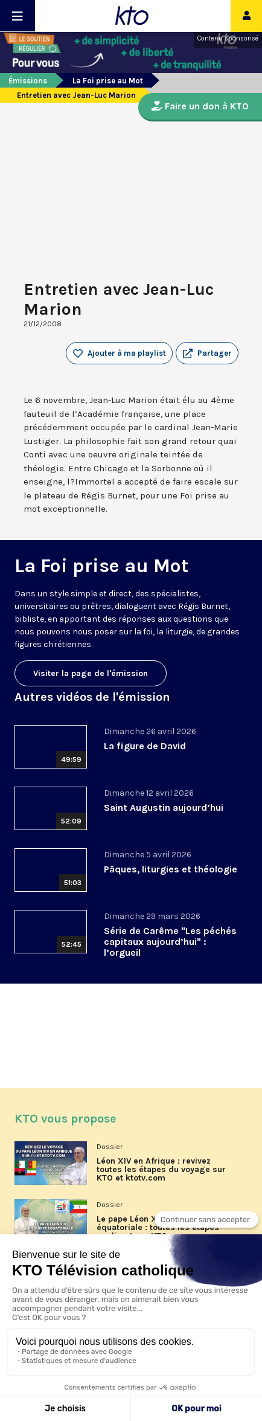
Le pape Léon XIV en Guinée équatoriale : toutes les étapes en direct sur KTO (158, 1227)
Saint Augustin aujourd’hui (163, 807)
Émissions (27, 80)
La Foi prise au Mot (107, 80)
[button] (207, 353)
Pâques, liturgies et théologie (170, 869)
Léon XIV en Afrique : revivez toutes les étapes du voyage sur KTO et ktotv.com (161, 1169)
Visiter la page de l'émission (90, 673)
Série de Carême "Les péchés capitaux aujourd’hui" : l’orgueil (170, 941)
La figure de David (145, 746)
